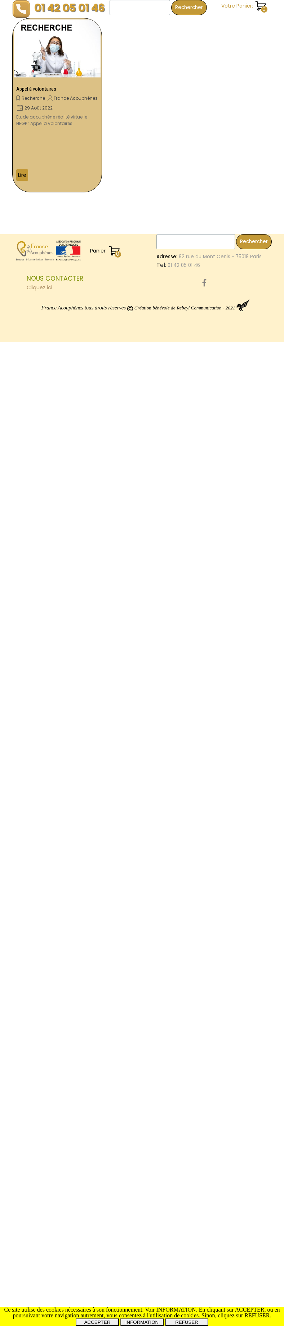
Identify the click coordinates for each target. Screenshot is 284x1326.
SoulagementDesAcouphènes (239, 463)
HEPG (209, 1102)
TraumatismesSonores (230, 455)
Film (240, 687)
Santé (210, 145)
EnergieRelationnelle (227, 236)
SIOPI (209, 941)
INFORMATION (142, 1322)
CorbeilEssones (221, 949)
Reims (248, 1026)
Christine (245, 320)
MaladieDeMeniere (225, 641)
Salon (223, 657)
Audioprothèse (221, 824)
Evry (243, 980)
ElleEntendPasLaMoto (228, 1019)
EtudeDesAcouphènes (230, 741)
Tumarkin (248, 478)
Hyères (211, 687)
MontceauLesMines (226, 382)
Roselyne (214, 281)
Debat (210, 894)
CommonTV (217, 1133)
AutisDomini (217, 649)
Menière (246, 1133)
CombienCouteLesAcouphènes (241, 470)
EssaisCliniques (221, 561)
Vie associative (223, 174)
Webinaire (215, 680)
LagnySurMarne (221, 1011)
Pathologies (217, 606)
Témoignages (221, 160)
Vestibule (214, 266)
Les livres (214, 71)
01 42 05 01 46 (69, 7)
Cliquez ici (39, 1271)
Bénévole (215, 404)
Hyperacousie (223, 903)
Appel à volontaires (36, 89)
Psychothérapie (222, 508)
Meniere (234, 447)
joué (208, 657)
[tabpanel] (90, 1267)
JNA (208, 304)
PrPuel (249, 824)
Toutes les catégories (231, 189)
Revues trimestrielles (229, 130)
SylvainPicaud (219, 390)
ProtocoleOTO (220, 1118)
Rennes (225, 305)
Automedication (238, 229)
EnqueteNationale (225, 259)
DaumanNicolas (239, 1072)
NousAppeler (226, 351)
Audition (246, 649)
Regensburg (238, 988)
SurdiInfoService (222, 336)
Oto (227, 687)
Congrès (255, 336)
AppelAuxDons (244, 289)
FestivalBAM (217, 626)
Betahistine (234, 725)
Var (207, 251)
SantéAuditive (220, 809)
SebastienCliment (225, 664)
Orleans (237, 281)
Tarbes (250, 956)
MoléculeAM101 (220, 763)
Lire (22, 175)
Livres (247, 1110)
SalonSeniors (218, 771)
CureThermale (220, 1026)
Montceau (216, 367)
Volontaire (252, 344)
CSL (207, 840)
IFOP (208, 478)
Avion (260, 894)
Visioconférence (235, 840)
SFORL (210, 1072)
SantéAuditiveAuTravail (231, 695)
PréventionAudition (226, 964)
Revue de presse (224, 115)
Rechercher (189, 7)
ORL (207, 546)
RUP (207, 878)
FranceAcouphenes (228, 717)
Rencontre (216, 553)
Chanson (215, 41)
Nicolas (255, 439)
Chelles (247, 816)
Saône (227, 1004)
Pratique (214, 86)
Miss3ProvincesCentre (230, 1125)
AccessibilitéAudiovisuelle (234, 886)
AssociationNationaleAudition (238, 423)
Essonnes (236, 733)
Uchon (254, 710)
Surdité (230, 894)
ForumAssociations (231, 328)
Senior (240, 878)
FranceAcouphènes (226, 756)
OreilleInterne (219, 244)
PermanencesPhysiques (238, 431)
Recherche (33, 98)
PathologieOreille (224, 1034)
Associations (218, 779)
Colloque (214, 634)
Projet (256, 1102)
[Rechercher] (140, 7)
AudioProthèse (221, 956)
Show (209, 229)
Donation (239, 584)
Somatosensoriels (225, 672)
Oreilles (212, 988)
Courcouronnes (246, 847)
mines (237, 374)
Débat (252, 855)
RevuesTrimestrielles (236, 413)
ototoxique (216, 1095)
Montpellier (247, 1095)
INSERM (226, 941)
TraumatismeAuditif (227, 971)
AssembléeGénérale (228, 794)
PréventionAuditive (226, 312)
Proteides (214, 871)
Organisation (218, 816)
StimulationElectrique (228, 591)
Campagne (217, 320)
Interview (251, 911)
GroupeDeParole (223, 359)
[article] (57, 105)
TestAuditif (248, 626)
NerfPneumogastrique (230, 297)
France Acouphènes (76, 98)
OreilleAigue (217, 1064)
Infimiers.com (219, 344)
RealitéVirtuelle (221, 702)
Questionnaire (220, 599)
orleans (247, 779)
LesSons (212, 397)
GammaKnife (219, 748)
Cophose (214, 584)
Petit (220, 251)
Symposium (217, 786)
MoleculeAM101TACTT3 (230, 933)
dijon (245, 390)
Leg (238, 367)
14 (205, 351)
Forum (210, 995)
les (246, 894)
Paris (209, 1004)
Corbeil (212, 447)
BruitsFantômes (222, 855)
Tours (236, 251)
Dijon (209, 832)
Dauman (213, 289)
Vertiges (229, 832)
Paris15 (211, 500)
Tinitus (233, 397)
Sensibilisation (220, 911)
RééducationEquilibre (228, 523)
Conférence (218, 485)
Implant (250, 871)
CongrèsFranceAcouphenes (239, 493)
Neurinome (219, 980)
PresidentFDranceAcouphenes (239, 538)
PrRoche (213, 1049)
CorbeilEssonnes (223, 710)
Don (248, 948)
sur (234, 871)
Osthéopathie (220, 1110)
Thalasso (233, 500)
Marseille (213, 847)
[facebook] (204, 1266)
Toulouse (214, 374)
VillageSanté (251, 1064)
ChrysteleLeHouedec (228, 1079)
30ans (210, 725)
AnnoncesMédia (222, 1087)
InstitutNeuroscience (228, 1057)
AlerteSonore (247, 680)
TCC (251, 251)
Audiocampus (219, 516)
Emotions (255, 832)
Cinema (242, 553)
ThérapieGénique (242, 995)
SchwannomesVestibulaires (236, 918)
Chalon (212, 733)
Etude (210, 531)
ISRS (257, 382)
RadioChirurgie (221, 926)
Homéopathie (219, 801)
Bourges (225, 546)
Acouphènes (229, 616)
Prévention (252, 244)
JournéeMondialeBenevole (235, 863)
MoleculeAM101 (220, 569)
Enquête (213, 56)
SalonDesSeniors (223, 439)
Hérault (225, 478)
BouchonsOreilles (223, 576)
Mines (245, 546)
